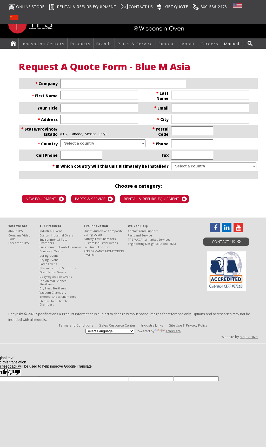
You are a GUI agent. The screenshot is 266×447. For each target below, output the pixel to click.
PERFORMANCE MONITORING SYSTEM (104, 252)
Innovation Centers (43, 43)
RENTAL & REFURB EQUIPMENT (86, 6)
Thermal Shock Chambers (57, 297)
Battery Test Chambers (100, 239)
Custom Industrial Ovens (56, 235)
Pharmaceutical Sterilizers (57, 268)
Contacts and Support (143, 231)
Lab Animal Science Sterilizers (52, 282)
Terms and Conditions (76, 325)
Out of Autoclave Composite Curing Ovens (103, 232)
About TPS (15, 231)
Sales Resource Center (117, 325)
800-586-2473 (214, 6)
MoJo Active (249, 336)
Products (80, 43)
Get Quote (176, 6)
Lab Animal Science (97, 247)
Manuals (233, 43)
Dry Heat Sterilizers (52, 288)
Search (251, 43)
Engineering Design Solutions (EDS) (152, 244)
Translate (168, 331)
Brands (104, 43)
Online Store (30, 6)
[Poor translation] (14, 372)
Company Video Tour (19, 237)
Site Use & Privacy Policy (188, 325)
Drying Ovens (48, 260)
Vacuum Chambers (52, 292)
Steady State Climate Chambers (53, 302)
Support (167, 43)
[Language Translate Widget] (109, 331)
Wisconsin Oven (159, 30)
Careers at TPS (18, 243)
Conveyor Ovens (51, 251)
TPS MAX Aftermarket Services (149, 239)
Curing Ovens (48, 256)
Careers (209, 43)
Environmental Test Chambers (53, 241)
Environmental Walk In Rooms (60, 247)
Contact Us (141, 6)
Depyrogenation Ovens (55, 277)
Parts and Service (140, 235)
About (188, 43)
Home (15, 43)
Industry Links (152, 325)
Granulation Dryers (52, 272)
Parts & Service (135, 43)
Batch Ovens (48, 264)
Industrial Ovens (50, 231)
